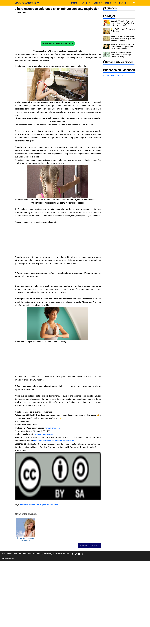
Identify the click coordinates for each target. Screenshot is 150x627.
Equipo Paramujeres (44, 463)
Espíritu (96, 3)
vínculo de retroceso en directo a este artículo (53, 469)
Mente (74, 3)
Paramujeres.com (52, 456)
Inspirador (109, 3)
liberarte (24, 533)
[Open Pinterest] (82, 583)
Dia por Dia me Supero (113, 75)
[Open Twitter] (76, 583)
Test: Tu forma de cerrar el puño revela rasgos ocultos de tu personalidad (123, 47)
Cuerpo (85, 3)
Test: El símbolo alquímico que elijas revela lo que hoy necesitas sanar (123, 39)
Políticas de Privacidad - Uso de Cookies (19, 582)
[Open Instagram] (79, 583)
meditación (34, 533)
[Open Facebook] (72, 583)
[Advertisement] (58, 27)
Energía (122, 3)
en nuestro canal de (57, 43)
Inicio (3, 582)
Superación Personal (49, 533)
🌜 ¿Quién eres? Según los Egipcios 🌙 (123, 30)
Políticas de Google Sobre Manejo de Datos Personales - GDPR (51, 582)
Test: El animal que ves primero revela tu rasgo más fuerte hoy (121, 55)
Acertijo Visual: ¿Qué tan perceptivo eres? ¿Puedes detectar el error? (122, 23)
